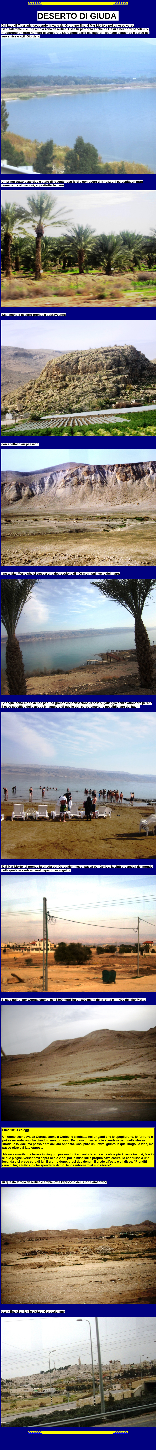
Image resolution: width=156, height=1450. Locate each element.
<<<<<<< (35, 3)
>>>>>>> (120, 3)
